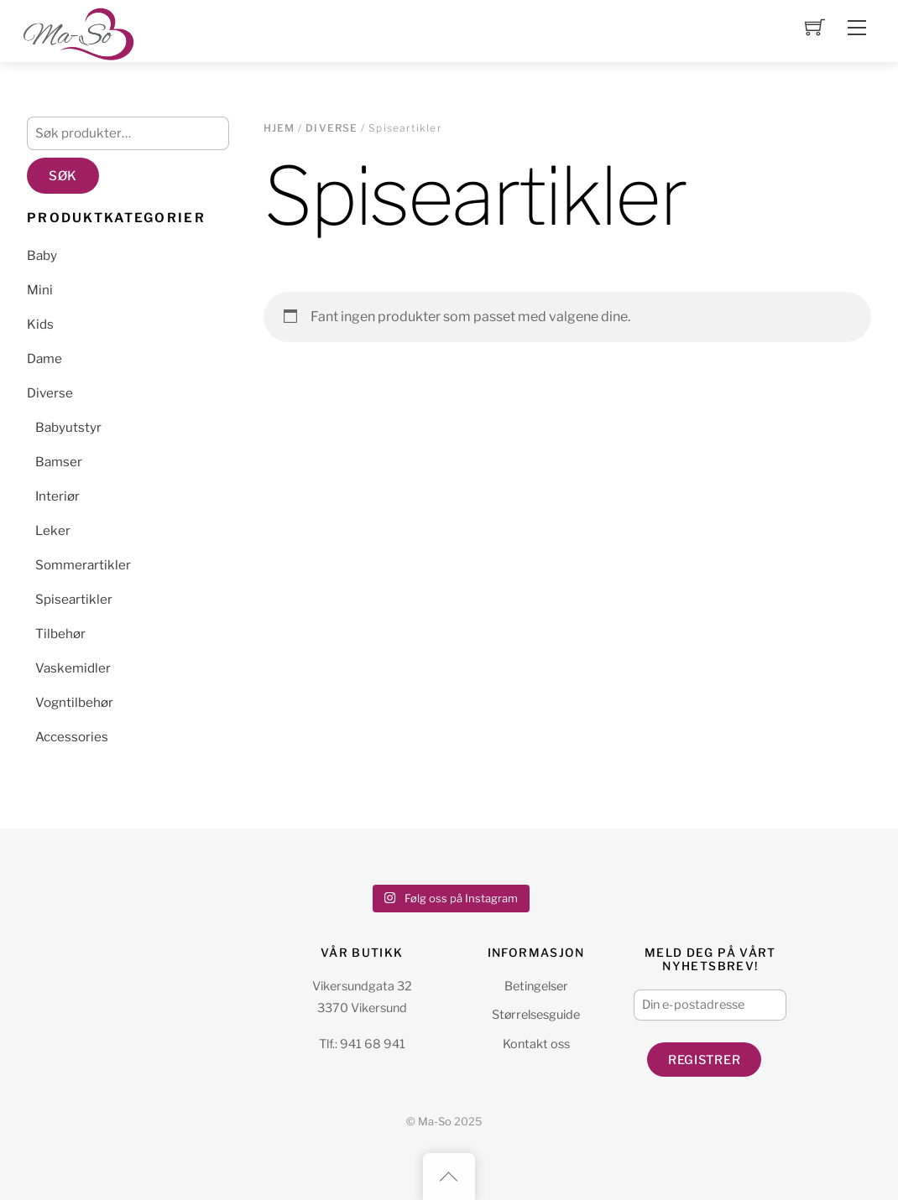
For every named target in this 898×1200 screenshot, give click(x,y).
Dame (44, 358)
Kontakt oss (536, 1044)
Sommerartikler (83, 565)
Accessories (71, 737)
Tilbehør (60, 634)
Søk (63, 176)
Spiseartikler (73, 599)
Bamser (58, 462)
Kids (40, 324)
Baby (42, 255)
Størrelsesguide (536, 1014)
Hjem (279, 128)
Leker (52, 530)
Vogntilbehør (74, 702)
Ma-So (435, 1121)
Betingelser (536, 986)
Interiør (57, 496)
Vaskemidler (73, 668)
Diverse (331, 128)
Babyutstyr (68, 427)
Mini (40, 290)
